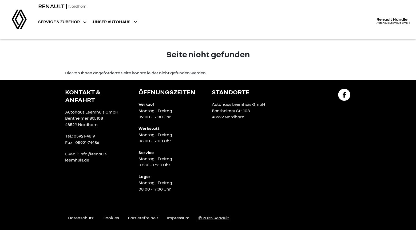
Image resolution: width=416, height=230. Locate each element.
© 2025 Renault (213, 217)
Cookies (110, 217)
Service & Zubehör (59, 21)
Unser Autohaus (112, 21)
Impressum (178, 217)
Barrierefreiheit (143, 217)
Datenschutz (81, 217)
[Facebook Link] (344, 94)
